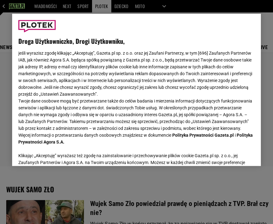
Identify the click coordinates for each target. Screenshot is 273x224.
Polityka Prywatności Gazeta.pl (203, 135)
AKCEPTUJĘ (233, 153)
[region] (136, 90)
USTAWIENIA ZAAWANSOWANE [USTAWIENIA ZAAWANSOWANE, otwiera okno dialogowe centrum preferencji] (59, 153)
